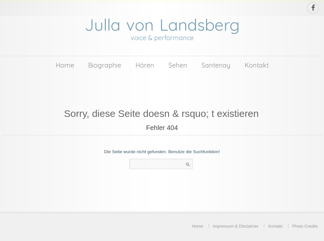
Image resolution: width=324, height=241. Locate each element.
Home (65, 65)
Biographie (104, 65)
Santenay (216, 65)
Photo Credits (305, 226)
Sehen (178, 65)
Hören (145, 65)
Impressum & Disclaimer (236, 226)
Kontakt (257, 65)
